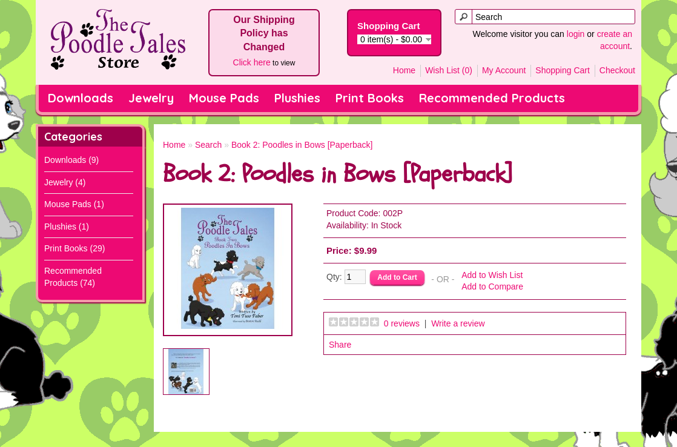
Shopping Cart (562, 70)
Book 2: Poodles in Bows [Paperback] (301, 145)
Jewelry (151, 97)
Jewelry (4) (64, 182)
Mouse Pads (224, 97)
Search (208, 145)
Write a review (457, 323)
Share (340, 344)
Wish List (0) (448, 70)
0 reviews (402, 323)
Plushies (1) (66, 226)
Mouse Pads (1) (74, 204)
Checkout (617, 70)
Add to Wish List (492, 275)
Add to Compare (492, 286)
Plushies (297, 97)
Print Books (369, 97)
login (576, 34)
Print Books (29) (74, 248)
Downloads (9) (71, 160)
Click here (252, 62)
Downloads (80, 97)
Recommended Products (492, 97)
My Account (504, 70)
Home (404, 70)
